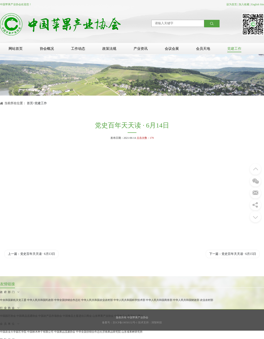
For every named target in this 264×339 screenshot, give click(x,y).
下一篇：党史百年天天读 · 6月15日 (232, 254)
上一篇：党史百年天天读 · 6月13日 (31, 254)
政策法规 (109, 48)
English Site (257, 4)
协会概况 (47, 48)
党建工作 (234, 48)
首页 (30, 103)
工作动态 (78, 48)
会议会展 (172, 48)
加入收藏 (244, 4)
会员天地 (203, 48)
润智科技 (156, 322)
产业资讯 (141, 48)
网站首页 (16, 48)
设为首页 (231, 4)
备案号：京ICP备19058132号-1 (120, 322)
